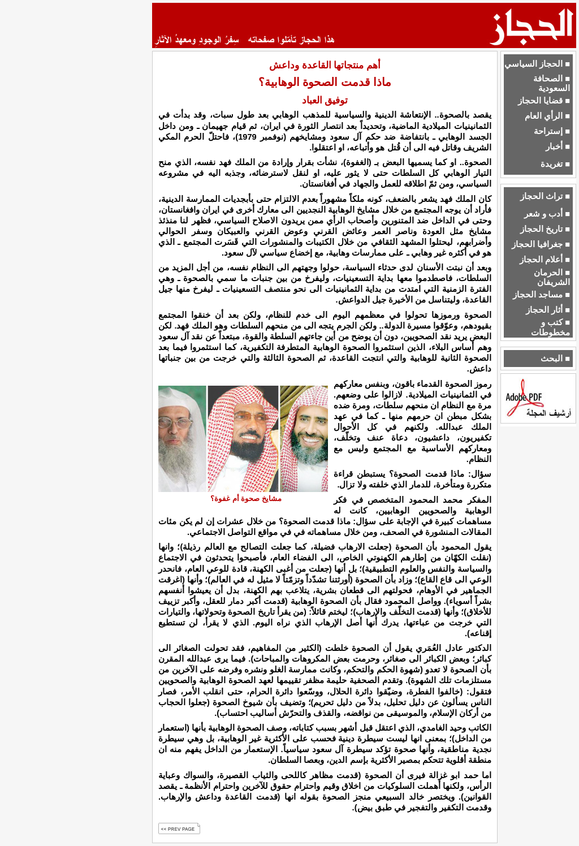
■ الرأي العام (547, 115)
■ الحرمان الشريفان (552, 277)
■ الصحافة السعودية (551, 83)
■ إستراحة (552, 131)
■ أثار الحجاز (548, 309)
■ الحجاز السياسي (537, 63)
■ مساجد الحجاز (541, 294)
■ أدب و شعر (547, 213)
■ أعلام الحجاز (545, 259)
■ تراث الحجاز (545, 196)
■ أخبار (558, 146)
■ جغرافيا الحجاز (541, 244)
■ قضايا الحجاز (544, 100)
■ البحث (555, 358)
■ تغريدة (555, 164)
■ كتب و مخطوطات (550, 327)
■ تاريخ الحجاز (545, 229)
